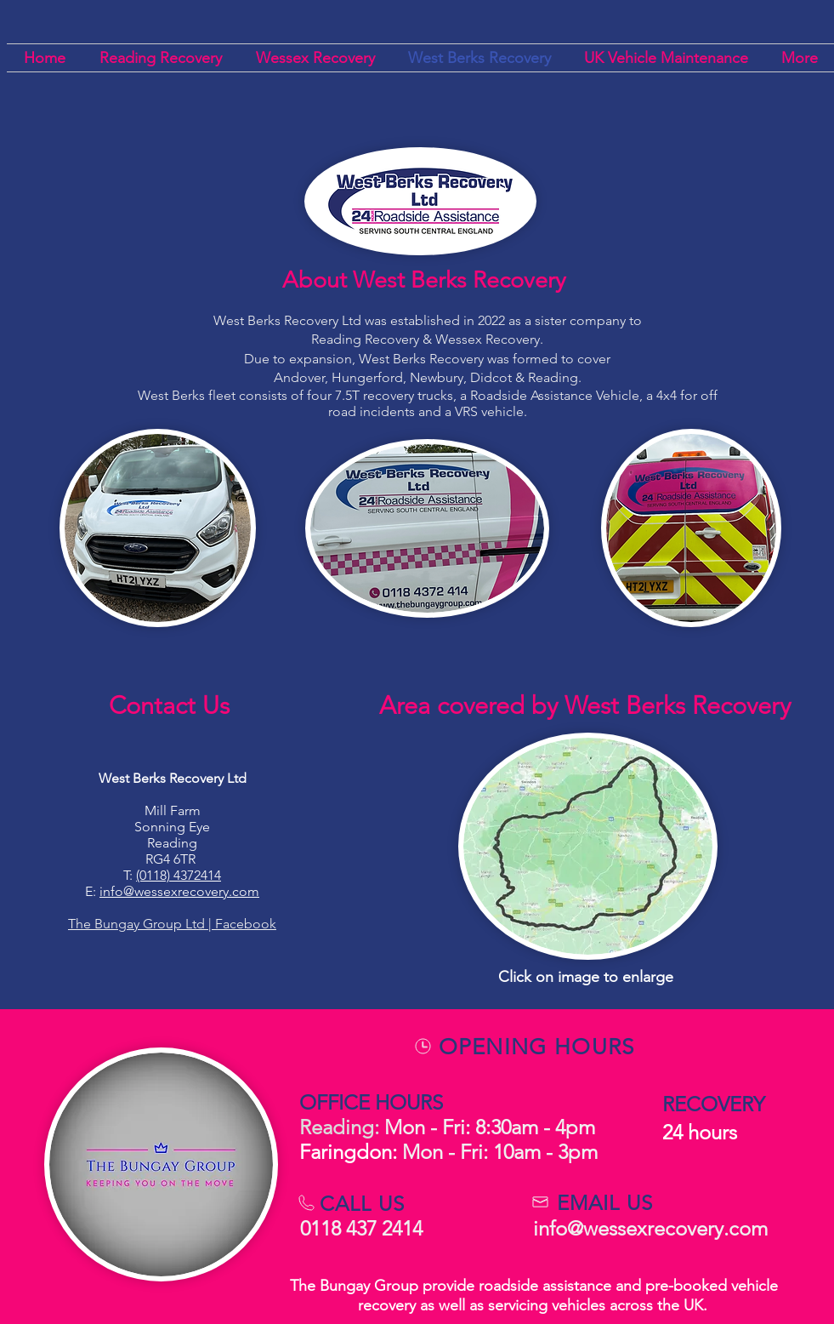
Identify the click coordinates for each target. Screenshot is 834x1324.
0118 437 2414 (364, 1228)
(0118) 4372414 (178, 875)
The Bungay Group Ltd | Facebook (172, 924)
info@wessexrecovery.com (179, 891)
